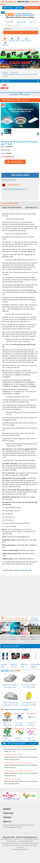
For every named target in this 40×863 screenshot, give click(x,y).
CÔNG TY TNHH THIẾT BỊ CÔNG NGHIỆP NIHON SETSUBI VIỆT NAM (7, 724)
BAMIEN (7, 809)
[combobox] (20, 28)
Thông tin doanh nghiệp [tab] (11, 207)
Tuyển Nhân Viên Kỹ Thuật (12, 779)
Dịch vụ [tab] (32, 22)
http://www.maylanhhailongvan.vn (15, 189)
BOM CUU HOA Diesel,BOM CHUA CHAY (25, 666)
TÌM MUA (7, 817)
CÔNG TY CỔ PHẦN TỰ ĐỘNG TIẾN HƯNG (19, 739)
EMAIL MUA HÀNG (15, 162)
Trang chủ (5, 72)
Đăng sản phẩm (32, 8)
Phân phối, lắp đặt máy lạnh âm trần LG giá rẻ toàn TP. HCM (17, 638)
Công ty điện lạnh (9, 180)
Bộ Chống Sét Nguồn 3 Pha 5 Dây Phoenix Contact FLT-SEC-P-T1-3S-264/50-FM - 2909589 (10, 686)
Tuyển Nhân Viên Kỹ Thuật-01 (13, 755)
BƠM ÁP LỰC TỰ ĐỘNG (14, 666)
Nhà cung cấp (26, 39)
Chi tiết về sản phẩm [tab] (10, 203)
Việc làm (5, 39)
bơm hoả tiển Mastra (35, 666)
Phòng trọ (6, 852)
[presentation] (32, 619)
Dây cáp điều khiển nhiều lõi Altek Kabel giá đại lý (19, 747)
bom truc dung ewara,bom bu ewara (4, 666)
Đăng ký (19, 8)
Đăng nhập (8, 8)
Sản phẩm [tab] (9, 22)
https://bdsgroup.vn (17, 852)
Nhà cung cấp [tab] (21, 22)
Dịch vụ (18, 39)
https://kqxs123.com (30, 852)
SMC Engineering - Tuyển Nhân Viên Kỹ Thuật (18, 763)
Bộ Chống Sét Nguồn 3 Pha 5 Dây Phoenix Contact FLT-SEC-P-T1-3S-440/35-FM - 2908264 (29, 686)
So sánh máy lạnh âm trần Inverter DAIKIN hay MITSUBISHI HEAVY (28, 638)
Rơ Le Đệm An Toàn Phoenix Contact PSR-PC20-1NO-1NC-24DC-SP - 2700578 (29, 704)
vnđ (12, 157)
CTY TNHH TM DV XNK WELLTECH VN (19, 724)
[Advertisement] (19, 595)
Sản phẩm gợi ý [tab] (31, 207)
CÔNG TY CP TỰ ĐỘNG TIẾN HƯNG (31, 724)
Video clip (5, 44)
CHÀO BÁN (8, 813)
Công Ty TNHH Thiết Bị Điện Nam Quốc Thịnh (7, 739)
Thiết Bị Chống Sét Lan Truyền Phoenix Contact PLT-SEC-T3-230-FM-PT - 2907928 (10, 704)
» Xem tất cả (33, 743)
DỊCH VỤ (7, 822)
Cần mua (12, 39)
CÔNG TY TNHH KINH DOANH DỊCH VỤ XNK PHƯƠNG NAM (31, 739)
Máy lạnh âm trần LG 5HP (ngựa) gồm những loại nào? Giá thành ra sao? (8, 638)
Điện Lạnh (14, 72)
